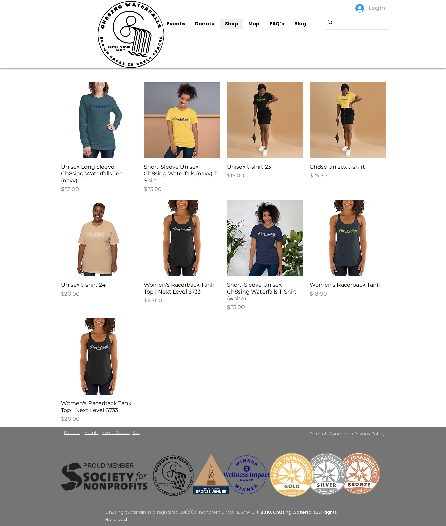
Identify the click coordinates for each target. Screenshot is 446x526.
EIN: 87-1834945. (239, 512)
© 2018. (264, 512)
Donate (72, 432)
